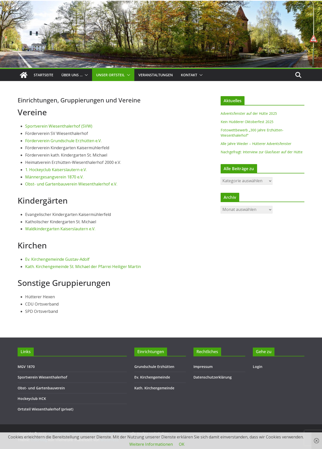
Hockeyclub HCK (32, 398)
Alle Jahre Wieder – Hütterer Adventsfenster (256, 143)
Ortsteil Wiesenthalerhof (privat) (45, 409)
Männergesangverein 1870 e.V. (54, 177)
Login (257, 366)
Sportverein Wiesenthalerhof (42, 377)
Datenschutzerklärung (212, 377)
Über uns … (72, 74)
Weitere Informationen (151, 444)
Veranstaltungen (155, 74)
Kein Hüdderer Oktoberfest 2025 (247, 121)
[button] (85, 75)
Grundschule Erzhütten (154, 366)
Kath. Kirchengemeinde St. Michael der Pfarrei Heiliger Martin (83, 266)
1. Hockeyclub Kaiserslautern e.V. (56, 169)
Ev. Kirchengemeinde (152, 377)
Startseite (43, 74)
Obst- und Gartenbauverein (41, 388)
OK (181, 444)
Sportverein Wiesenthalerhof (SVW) (58, 126)
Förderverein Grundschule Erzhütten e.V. (63, 140)
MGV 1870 (26, 366)
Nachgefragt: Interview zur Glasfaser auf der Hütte (262, 151)
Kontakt (189, 74)
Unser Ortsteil (110, 74)
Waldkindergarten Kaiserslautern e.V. (60, 229)
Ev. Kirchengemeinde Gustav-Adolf (57, 259)
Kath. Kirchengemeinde (154, 388)
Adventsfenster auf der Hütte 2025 (249, 113)
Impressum (203, 366)
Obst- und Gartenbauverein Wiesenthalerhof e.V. (71, 184)
